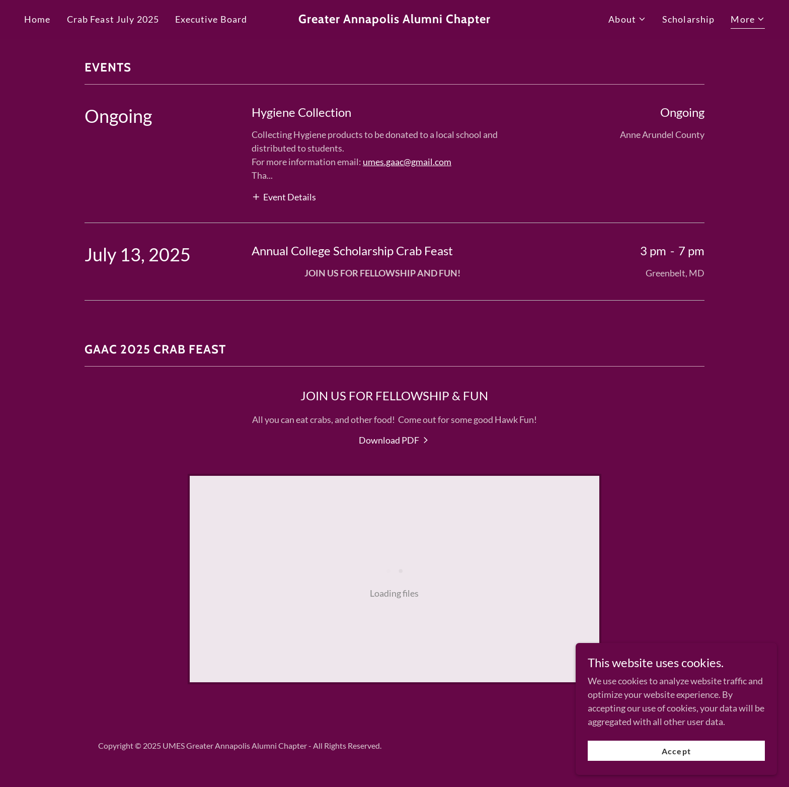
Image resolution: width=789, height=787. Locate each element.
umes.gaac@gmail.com (407, 161)
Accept (676, 751)
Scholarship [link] (688, 19)
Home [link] (37, 19)
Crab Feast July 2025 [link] (113, 19)
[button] (627, 19)
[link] (394, 19)
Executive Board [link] (211, 19)
